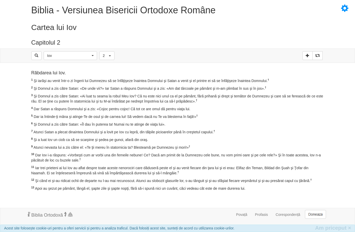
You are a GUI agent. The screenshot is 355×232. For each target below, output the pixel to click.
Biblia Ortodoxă (50, 215)
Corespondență (288, 215)
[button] (70, 55)
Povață (241, 215)
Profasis (261, 215)
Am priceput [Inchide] (333, 227)
